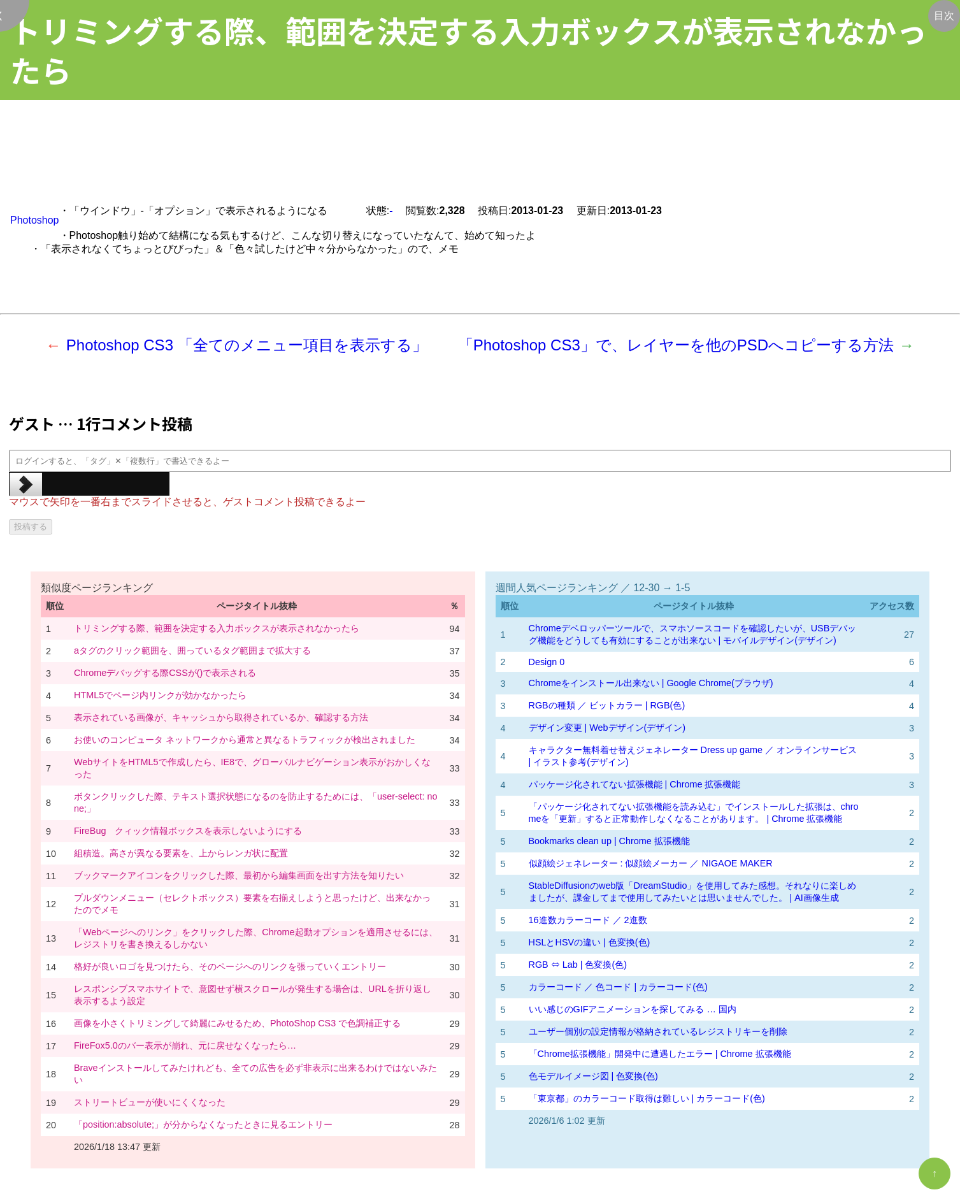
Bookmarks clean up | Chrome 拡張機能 (609, 841)
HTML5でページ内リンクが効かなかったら (160, 695)
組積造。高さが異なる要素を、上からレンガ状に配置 (181, 853)
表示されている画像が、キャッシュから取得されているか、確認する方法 (221, 717)
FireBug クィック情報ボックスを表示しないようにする (188, 831)
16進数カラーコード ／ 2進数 (588, 920)
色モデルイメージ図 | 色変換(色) (593, 1076)
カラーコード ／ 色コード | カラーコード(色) (618, 987)
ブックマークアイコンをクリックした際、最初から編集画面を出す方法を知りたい (239, 875)
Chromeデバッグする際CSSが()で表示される (165, 673)
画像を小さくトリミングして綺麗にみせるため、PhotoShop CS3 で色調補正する (237, 1023)
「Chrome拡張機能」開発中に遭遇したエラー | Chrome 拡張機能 (660, 1054)
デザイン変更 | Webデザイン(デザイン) (607, 727)
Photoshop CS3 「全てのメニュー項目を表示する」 (246, 345)
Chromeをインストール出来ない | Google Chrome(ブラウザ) (651, 683)
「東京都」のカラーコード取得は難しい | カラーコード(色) (647, 1098)
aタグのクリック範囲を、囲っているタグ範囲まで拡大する (192, 650)
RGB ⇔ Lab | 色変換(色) (578, 964)
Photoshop (34, 220)
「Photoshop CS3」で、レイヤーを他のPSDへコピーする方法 (676, 345)
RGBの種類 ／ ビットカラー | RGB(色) (607, 705)
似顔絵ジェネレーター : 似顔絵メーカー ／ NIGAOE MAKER (651, 863)
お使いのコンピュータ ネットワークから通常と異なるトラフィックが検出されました (244, 740)
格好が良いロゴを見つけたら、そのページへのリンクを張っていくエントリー (230, 966)
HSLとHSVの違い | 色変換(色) (589, 942)
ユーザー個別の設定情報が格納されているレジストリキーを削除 (658, 1031)
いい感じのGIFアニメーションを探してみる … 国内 (632, 1009)
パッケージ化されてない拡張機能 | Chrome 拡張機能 (635, 784)
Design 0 (547, 662)
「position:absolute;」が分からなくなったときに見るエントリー (203, 1124)
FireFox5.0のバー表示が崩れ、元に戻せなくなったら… (185, 1045)
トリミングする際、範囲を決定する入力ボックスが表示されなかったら (216, 628)
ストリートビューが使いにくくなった (150, 1102)
